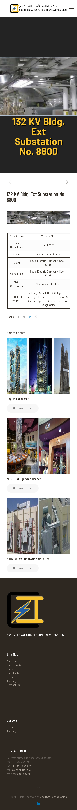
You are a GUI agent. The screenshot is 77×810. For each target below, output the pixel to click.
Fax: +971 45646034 (21, 769)
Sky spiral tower (18, 399)
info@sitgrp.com (20, 773)
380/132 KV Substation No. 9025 (28, 558)
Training (11, 681)
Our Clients (13, 673)
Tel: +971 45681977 (20, 765)
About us (12, 661)
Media (10, 669)
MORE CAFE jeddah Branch (24, 479)
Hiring (10, 677)
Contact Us (13, 685)
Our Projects (14, 665)
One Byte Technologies (53, 796)
